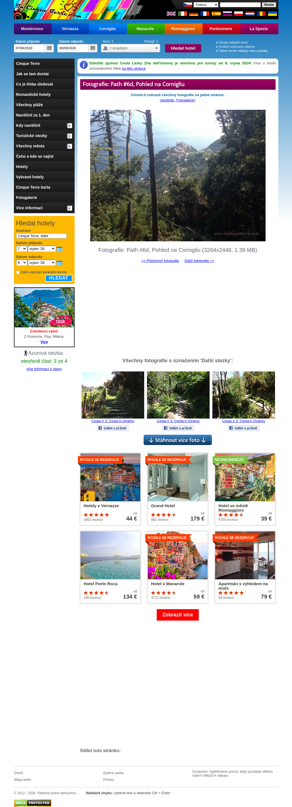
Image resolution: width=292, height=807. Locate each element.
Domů (18, 773)
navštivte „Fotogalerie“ (178, 100)
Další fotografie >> (199, 261)
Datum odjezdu (71, 41)
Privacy (108, 780)
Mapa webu (22, 780)
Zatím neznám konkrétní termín (44, 272)
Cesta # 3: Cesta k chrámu (112, 421)
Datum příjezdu (28, 41)
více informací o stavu (44, 369)
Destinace (23, 231)
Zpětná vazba (113, 773)
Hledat (58, 278)
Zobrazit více (177, 615)
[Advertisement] (178, 308)
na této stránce (134, 68)
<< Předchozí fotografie (160, 261)
